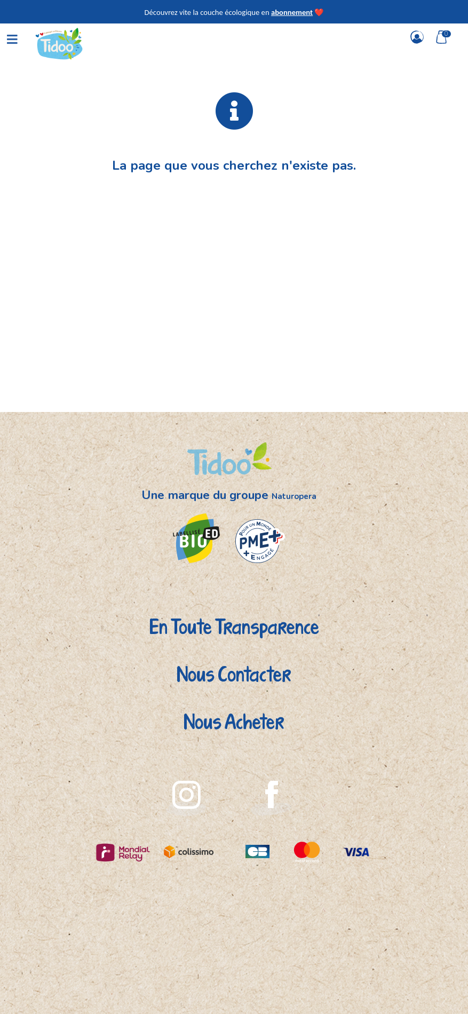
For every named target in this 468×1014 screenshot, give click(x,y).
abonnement (292, 12)
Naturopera (294, 496)
